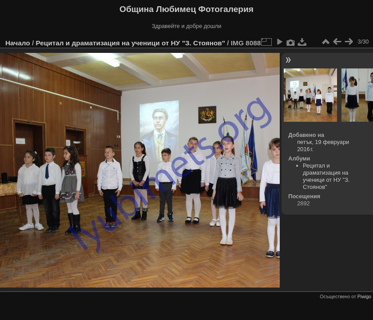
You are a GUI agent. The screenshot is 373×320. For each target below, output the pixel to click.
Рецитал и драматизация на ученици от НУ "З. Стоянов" (130, 43)
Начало (17, 43)
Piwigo (364, 296)
